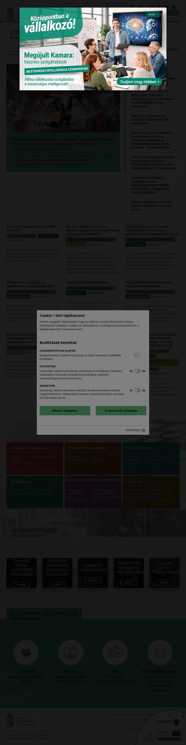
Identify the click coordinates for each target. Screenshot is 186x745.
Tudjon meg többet (139, 81)
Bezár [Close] (153, 14)
